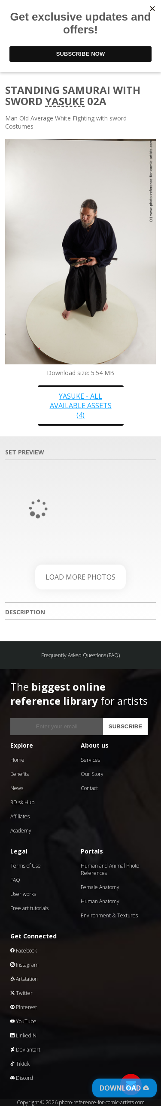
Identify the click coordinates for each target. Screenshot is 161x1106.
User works (23, 894)
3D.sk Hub (22, 802)
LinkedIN (23, 1035)
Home (17, 759)
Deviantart (25, 1049)
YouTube (23, 1021)
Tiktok (20, 1063)
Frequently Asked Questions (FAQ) (80, 655)
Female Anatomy (100, 887)
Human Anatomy (100, 901)
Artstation (24, 979)
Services (90, 759)
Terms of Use (25, 865)
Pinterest (23, 1007)
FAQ (15, 880)
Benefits (19, 774)
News (16, 788)
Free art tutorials (29, 908)
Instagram (24, 964)
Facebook (23, 950)
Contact (89, 788)
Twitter (21, 993)
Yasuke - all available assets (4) (81, 405)
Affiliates (20, 816)
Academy (20, 830)
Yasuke (65, 101)
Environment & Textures (109, 915)
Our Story (92, 774)
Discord (21, 1078)
